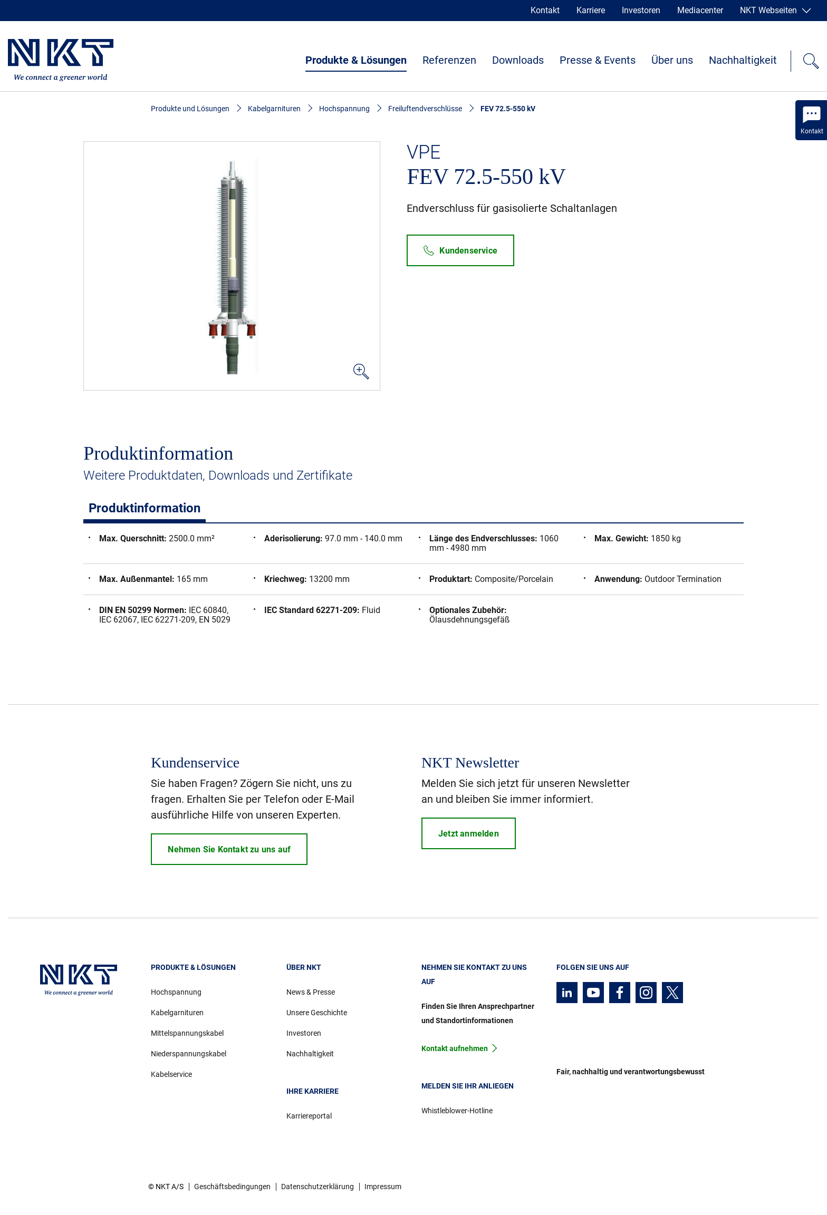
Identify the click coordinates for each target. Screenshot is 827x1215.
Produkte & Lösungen (356, 60)
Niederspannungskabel (188, 1053)
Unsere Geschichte (316, 1012)
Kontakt (545, 10)
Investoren (641, 10)
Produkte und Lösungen (190, 108)
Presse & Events (598, 60)
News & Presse (310, 992)
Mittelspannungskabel (187, 1033)
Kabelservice (171, 1074)
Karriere (590, 10)
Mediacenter (700, 10)
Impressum (382, 1186)
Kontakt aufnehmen (454, 1048)
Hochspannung (344, 108)
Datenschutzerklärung (317, 1186)
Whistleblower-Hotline (457, 1110)
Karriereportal (309, 1116)
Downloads (518, 60)
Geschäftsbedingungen (232, 1186)
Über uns (672, 60)
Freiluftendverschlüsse (425, 108)
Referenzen (449, 60)
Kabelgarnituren (274, 108)
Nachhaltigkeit (743, 60)
